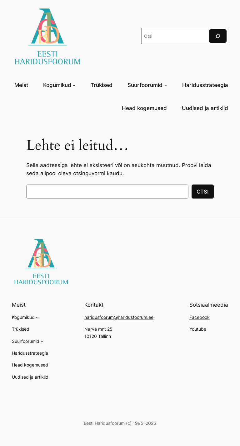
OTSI (203, 192)
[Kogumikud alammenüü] (74, 84)
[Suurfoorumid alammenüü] (165, 84)
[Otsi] (218, 36)
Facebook (199, 317)
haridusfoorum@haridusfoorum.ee (118, 317)
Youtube (197, 329)
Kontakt (93, 305)
